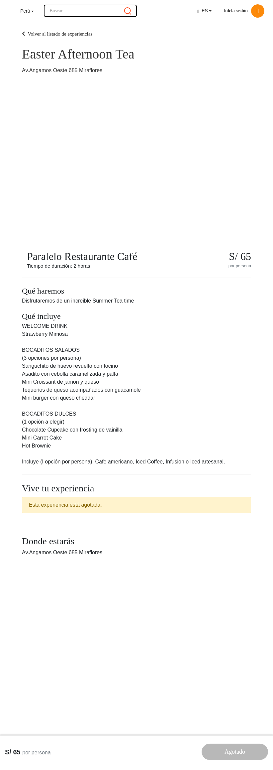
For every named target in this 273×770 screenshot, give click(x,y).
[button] (27, 11)
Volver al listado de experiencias (57, 34)
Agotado (235, 751)
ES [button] (202, 10)
